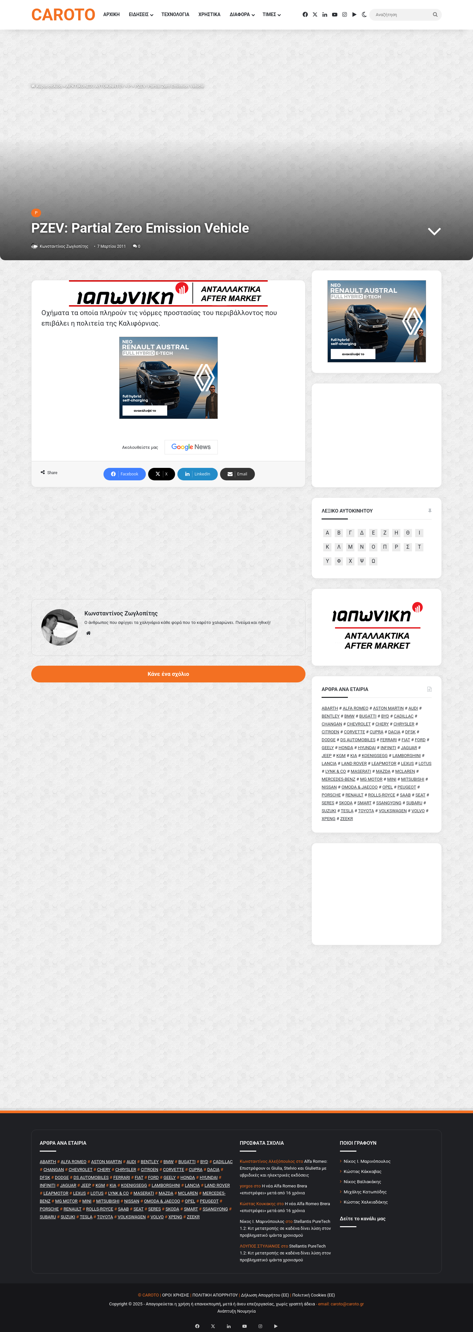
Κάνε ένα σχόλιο (168, 674)
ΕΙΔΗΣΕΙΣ (138, 14)
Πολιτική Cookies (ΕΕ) (313, 1295)
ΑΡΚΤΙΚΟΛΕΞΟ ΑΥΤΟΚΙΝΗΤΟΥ (95, 86)
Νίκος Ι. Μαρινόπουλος (367, 1161)
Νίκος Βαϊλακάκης (362, 1181)
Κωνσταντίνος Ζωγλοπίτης (67, 246)
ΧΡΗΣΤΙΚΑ (209, 14)
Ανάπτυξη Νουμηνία (236, 1311)
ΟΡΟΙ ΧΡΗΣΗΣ (175, 1295)
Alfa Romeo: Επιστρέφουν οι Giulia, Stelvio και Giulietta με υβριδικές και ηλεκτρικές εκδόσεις (283, 1168)
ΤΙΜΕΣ (269, 14)
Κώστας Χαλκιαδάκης (366, 1202)
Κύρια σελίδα (46, 86)
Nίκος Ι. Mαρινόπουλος (262, 1221)
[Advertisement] (168, 543)
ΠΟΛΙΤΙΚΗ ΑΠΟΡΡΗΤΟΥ (215, 1295)
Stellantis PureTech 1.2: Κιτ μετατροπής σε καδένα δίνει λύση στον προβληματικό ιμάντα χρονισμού (285, 1228)
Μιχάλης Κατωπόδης (365, 1191)
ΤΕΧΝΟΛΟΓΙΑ (175, 14)
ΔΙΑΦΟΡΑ (240, 14)
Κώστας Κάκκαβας (363, 1171)
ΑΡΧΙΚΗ (111, 14)
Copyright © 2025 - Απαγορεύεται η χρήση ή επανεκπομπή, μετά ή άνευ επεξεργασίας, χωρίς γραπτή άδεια (212, 1303)
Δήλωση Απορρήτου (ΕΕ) (265, 1295)
